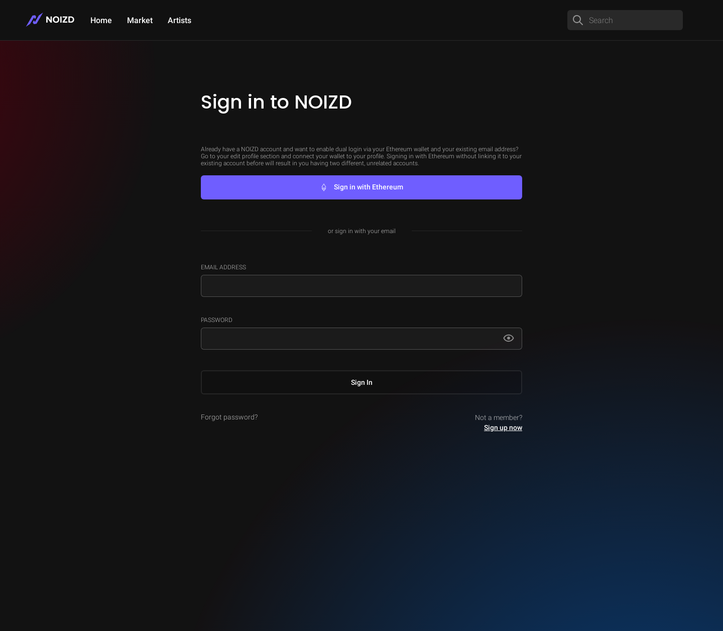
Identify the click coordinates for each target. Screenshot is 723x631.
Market (140, 20)
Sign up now (503, 428)
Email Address (223, 267)
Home (101, 20)
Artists (179, 20)
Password (216, 320)
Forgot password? (229, 417)
